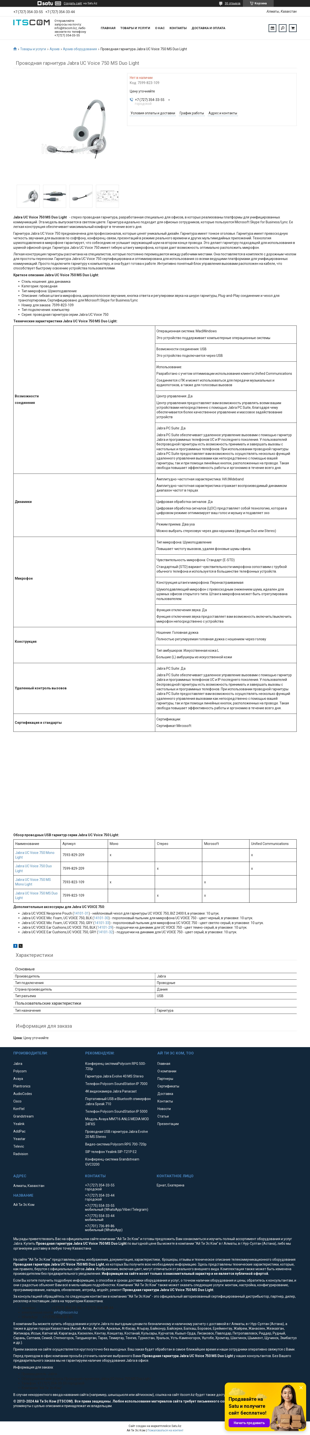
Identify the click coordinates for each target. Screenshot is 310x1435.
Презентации (168, 1124)
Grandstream (23, 1116)
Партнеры (165, 1079)
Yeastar (19, 1139)
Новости (164, 1109)
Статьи (163, 1116)
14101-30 (101, 918)
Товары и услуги (135, 28)
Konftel (18, 1109)
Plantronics (22, 1086)
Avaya (18, 1079)
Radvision (20, 1154)
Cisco (17, 1101)
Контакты (178, 28)
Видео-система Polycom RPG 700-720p (116, 1144)
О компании (166, 1071)
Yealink (18, 1124)
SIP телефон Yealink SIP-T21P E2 (111, 1152)
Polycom (20, 1071)
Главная (108, 28)
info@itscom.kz (66, 1312)
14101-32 (105, 932)
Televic (18, 1146)
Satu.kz (176, 1426)
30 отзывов (232, 3)
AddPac (19, 1131)
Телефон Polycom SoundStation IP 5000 (116, 1111)
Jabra (17, 1064)
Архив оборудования (80, 49)
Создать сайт (73, 3)
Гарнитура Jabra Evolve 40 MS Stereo (114, 1076)
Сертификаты (168, 1086)
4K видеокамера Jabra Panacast (111, 1091)
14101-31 (81, 913)
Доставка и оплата (208, 28)
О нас (160, 28)
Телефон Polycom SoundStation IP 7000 (116, 1084)
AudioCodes (22, 1094)
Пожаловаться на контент (165, 1430)
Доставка (165, 1094)
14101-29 (104, 927)
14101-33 (101, 923)
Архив (55, 49)
